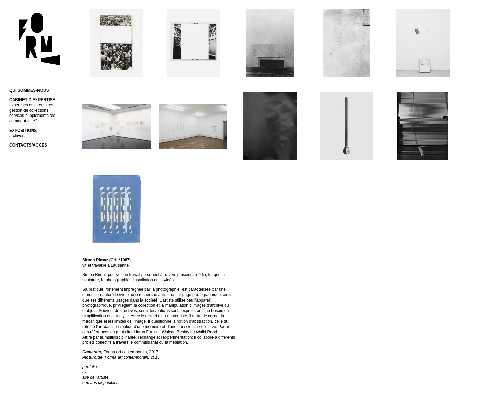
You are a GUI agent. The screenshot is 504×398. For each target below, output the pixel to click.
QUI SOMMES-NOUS (29, 90)
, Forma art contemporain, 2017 (120, 352)
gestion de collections (28, 110)
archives (17, 135)
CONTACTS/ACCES (28, 145)
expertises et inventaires (31, 105)
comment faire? (23, 121)
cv (84, 372)
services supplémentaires (32, 115)
